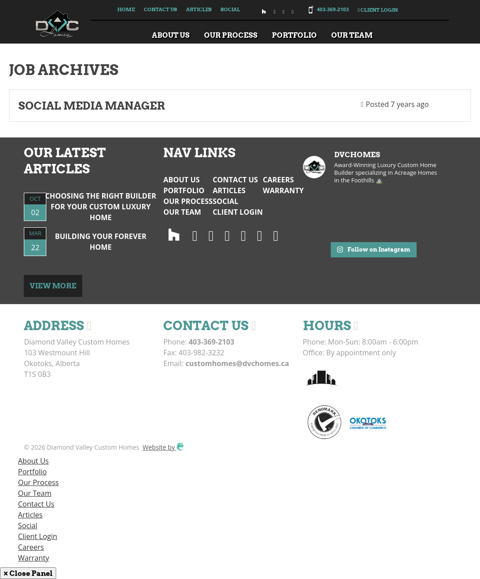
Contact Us (160, 9)
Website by (162, 447)
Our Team (352, 35)
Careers (278, 180)
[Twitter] (211, 235)
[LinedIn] (243, 235)
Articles (199, 9)
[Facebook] (227, 235)
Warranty (283, 190)
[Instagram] (195, 235)
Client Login (378, 10)
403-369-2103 (333, 9)
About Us (171, 35)
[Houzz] (174, 235)
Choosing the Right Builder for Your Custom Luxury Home (100, 206)
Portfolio (294, 35)
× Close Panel (28, 573)
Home (126, 9)
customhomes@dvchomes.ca (237, 363)
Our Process (231, 35)
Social (230, 9)
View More (53, 285)
